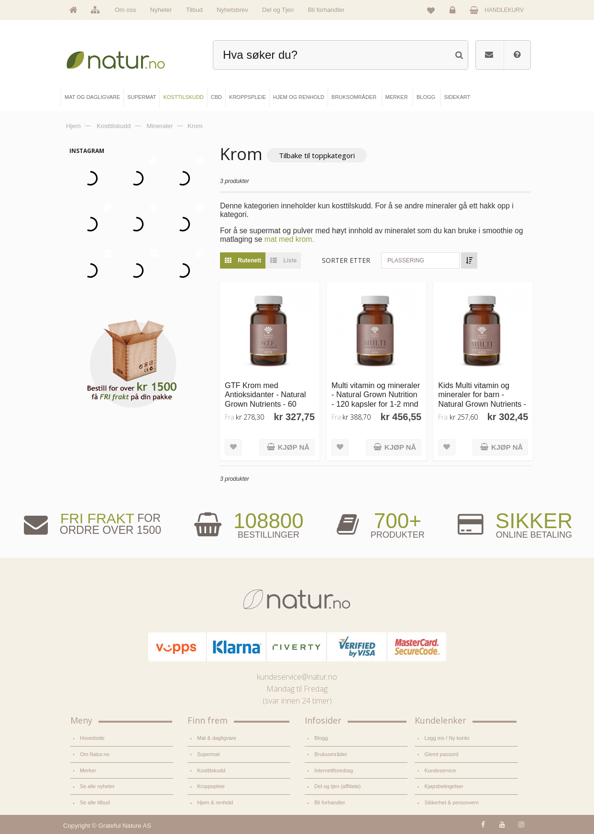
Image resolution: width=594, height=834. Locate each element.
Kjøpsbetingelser (443, 786)
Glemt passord (441, 754)
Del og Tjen (278, 9)
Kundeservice (440, 770)
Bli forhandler (326, 9)
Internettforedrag (333, 770)
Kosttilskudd (211, 770)
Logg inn (454, 12)
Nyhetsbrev (232, 9)
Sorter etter (346, 260)
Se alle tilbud (95, 802)
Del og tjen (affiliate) (337, 786)
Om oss (125, 9)
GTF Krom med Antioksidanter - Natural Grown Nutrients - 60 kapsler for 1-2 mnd (265, 399)
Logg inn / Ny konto (446, 738)
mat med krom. (289, 239)
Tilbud (194, 9)
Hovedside (92, 738)
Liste (281, 260)
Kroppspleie (211, 786)
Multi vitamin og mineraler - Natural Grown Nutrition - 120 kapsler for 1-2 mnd (375, 394)
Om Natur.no (95, 754)
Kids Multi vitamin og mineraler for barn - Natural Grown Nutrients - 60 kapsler (482, 399)
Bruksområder (330, 754)
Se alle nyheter (97, 786)
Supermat (208, 754)
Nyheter (161, 9)
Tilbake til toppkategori (317, 155)
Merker (88, 770)
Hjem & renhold (215, 802)
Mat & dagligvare (216, 738)
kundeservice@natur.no (297, 677)
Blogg (321, 738)
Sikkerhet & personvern (451, 802)
